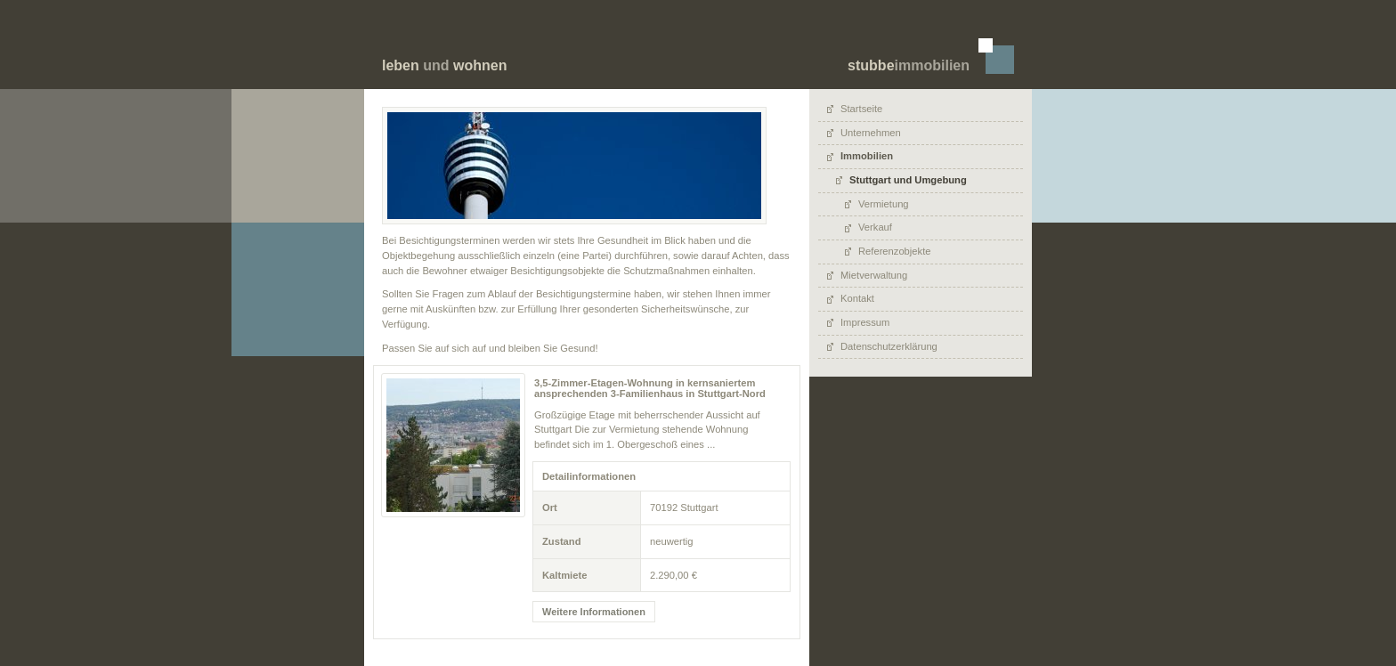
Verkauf (875, 227)
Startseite (861, 108)
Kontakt (857, 298)
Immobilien (866, 155)
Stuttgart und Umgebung (908, 180)
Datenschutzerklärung (888, 346)
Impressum (864, 322)
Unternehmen (870, 132)
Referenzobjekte (894, 251)
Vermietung (883, 204)
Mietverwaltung (873, 275)
